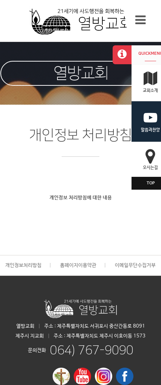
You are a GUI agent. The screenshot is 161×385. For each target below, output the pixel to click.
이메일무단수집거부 (135, 265)
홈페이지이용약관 (78, 265)
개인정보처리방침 (23, 265)
